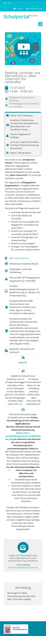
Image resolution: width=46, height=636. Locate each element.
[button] (40, 24)
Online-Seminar (21, 258)
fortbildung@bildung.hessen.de (23, 567)
